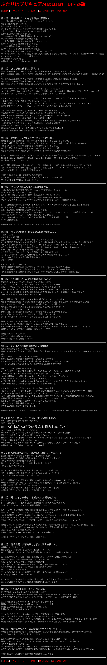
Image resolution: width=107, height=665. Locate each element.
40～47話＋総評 (60, 11)
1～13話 (31, 11)
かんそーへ (18, 11)
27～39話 (43, 11)
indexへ (5, 11)
